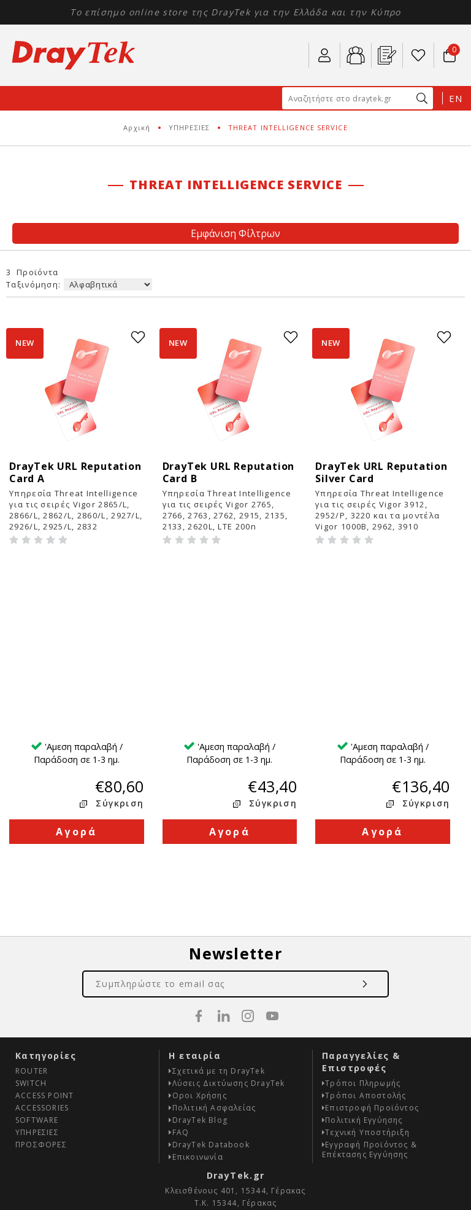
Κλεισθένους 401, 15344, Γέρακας (235, 1010)
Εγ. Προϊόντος (387, 55)
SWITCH (31, 902)
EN (455, 98)
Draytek (73, 55)
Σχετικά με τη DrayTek (216, 890)
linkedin (223, 835)
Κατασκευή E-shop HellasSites (235, 1090)
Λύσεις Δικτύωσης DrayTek (227, 902)
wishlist (138, 337)
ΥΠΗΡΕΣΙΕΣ (189, 127)
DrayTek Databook (209, 964)
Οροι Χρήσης (197, 915)
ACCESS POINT (44, 915)
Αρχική (136, 127)
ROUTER (31, 890)
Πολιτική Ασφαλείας (212, 927)
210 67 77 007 (293, 55)
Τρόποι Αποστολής (364, 915)
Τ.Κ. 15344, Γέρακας (235, 1022)
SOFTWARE (37, 939)
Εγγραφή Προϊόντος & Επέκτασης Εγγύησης (369, 969)
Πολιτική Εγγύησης (362, 939)
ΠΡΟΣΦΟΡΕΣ (41, 964)
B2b (355, 55)
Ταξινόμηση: (35, 284)
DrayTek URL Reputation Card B (229, 472)
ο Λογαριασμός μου (324, 55)
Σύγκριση (120, 622)
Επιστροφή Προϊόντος (370, 927)
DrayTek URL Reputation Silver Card (381, 472)
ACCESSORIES (42, 927)
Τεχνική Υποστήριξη (366, 952)
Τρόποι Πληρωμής (361, 902)
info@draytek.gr (240, 1047)
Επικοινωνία (196, 976)
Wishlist (418, 55)
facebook (198, 835)
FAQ (179, 952)
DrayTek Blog (198, 939)
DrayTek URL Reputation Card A (75, 472)
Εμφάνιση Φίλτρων (235, 233)
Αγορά (76, 651)
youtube (272, 835)
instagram (248, 835)
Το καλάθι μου (448, 50)
